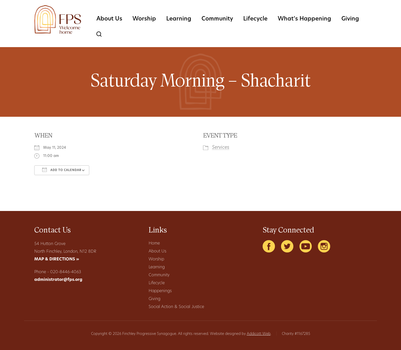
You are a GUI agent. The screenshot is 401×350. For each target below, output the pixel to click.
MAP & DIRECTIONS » (56, 259)
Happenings (160, 291)
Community (217, 19)
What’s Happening (304, 19)
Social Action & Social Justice (176, 307)
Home (154, 243)
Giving (350, 19)
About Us (109, 19)
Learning (178, 19)
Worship (144, 19)
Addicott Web (259, 334)
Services (220, 147)
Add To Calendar (61, 169)
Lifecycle (255, 19)
